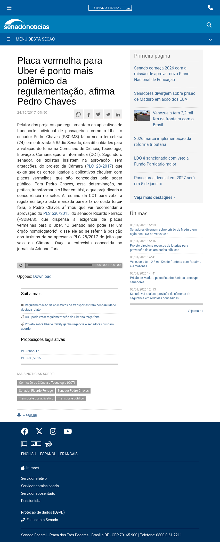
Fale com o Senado (39, 520)
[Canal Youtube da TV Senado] (66, 431)
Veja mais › (195, 311)
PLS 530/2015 (56, 213)
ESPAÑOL (48, 454)
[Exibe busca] (209, 25)
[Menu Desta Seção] (110, 39)
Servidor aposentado (38, 493)
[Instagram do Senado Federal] (53, 431)
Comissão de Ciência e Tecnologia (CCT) (47, 382)
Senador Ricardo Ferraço (36, 390)
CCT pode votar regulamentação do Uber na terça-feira (62, 317)
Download (42, 276)
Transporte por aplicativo (36, 398)
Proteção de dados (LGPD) (43, 512)
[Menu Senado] (9, 8)
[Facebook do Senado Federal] (26, 431)
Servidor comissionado (40, 486)
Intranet (30, 468)
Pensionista (30, 501)
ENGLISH (28, 454)
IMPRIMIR (27, 415)
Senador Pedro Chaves (73, 390)
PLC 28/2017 (99, 166)
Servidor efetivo (34, 478)
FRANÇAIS (69, 454)
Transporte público (71, 398)
